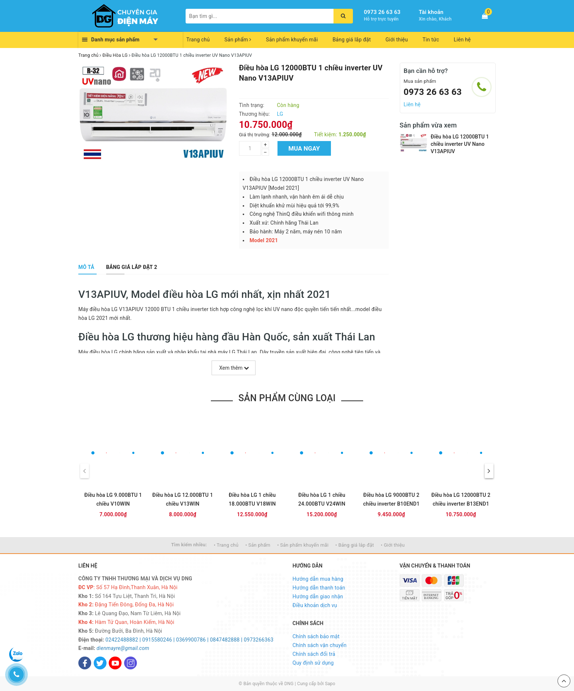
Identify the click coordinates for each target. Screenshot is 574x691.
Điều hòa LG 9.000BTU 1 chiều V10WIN (113, 499)
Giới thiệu (396, 40)
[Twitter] (100, 663)
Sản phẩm (237, 40)
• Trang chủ (226, 545)
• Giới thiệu (393, 545)
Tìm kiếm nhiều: (189, 544)
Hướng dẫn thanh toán (318, 588)
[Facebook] (84, 663)
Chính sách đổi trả (313, 654)
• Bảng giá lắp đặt (354, 545)
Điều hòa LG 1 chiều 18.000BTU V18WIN (252, 499)
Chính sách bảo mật (315, 636)
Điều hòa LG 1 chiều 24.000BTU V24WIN (322, 499)
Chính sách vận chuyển (319, 645)
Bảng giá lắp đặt (351, 40)
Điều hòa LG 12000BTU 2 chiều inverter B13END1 (461, 499)
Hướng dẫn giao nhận (317, 596)
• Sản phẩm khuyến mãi (302, 545)
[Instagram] (130, 663)
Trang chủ (198, 40)
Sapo (330, 683)
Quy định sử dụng (313, 663)
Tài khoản (431, 12)
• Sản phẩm (257, 545)
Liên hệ (462, 40)
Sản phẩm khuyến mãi (292, 40)
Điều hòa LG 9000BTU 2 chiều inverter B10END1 (391, 499)
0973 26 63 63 (382, 12)
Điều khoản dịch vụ (314, 605)
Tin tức (430, 40)
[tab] (86, 267)
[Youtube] (115, 663)
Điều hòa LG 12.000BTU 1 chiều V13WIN (182, 499)
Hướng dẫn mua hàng (317, 579)
